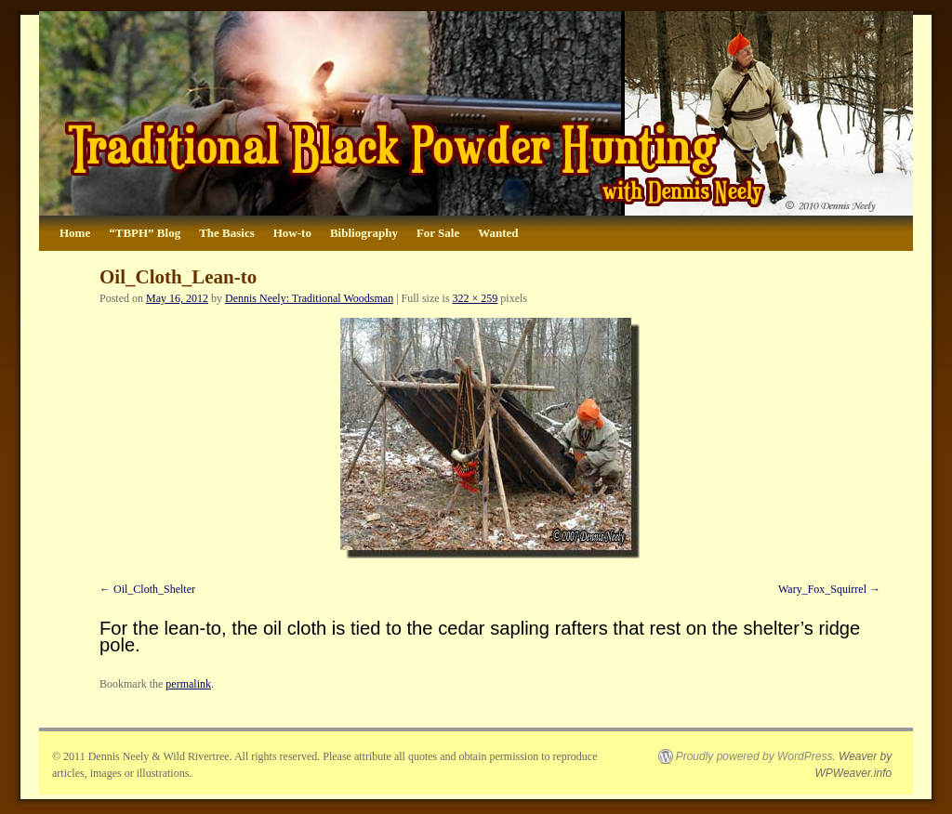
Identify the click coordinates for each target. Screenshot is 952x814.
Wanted (498, 233)
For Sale (437, 233)
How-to (292, 233)
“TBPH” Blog (144, 233)
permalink (188, 683)
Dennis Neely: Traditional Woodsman (309, 298)
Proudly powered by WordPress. (756, 756)
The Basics (227, 233)
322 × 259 (475, 298)
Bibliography (364, 233)
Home (75, 233)
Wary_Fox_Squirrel (822, 589)
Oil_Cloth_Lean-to (178, 277)
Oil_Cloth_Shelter (154, 589)
